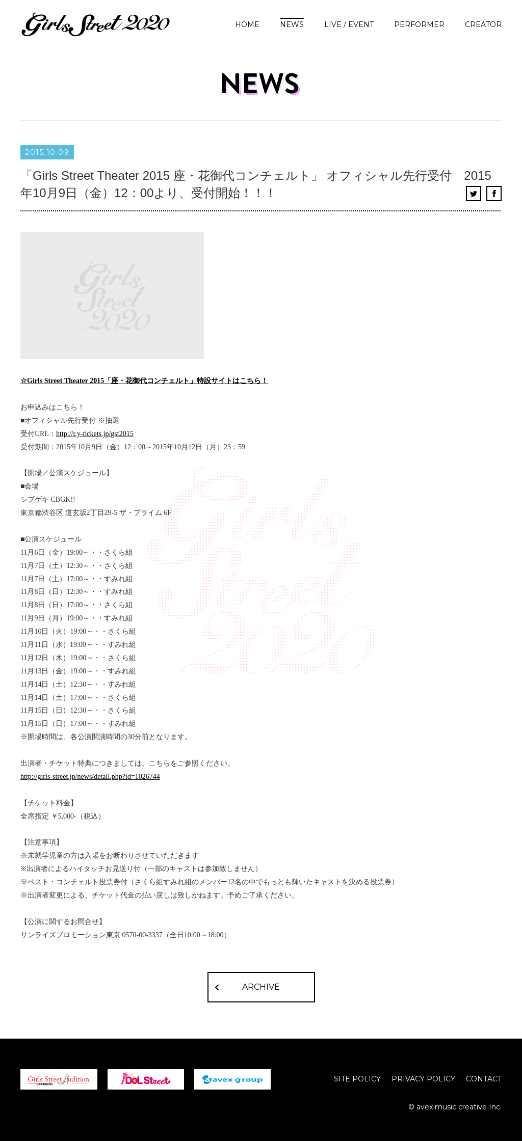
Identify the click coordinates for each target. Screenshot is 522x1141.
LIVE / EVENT (349, 24)
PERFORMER (419, 24)
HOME (247, 24)
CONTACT (484, 1078)
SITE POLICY (357, 1078)
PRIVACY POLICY (423, 1078)
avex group (232, 1079)
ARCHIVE (261, 987)
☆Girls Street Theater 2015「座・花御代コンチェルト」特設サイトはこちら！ (144, 381)
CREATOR (483, 24)
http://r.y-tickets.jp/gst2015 (95, 434)
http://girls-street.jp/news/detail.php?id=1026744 (90, 776)
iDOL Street (146, 1079)
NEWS (292, 24)
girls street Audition (58, 1079)
